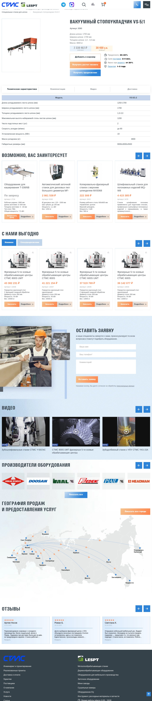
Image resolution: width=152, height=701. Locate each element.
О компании (9, 616)
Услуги (7, 621)
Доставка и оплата (12, 604)
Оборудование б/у (86, 621)
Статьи (7, 629)
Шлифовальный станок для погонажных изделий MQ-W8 (132, 187)
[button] (137, 4)
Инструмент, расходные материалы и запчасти (98, 625)
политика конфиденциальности (36, 672)
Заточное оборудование (88, 608)
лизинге (121, 63)
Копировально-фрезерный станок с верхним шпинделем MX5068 (94, 187)
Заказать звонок (14, 662)
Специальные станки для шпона (14, 12)
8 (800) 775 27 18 (16, 653)
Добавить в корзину (85, 57)
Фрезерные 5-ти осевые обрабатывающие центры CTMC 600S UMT (94, 275)
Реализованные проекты (15, 599)
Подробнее (26, 216)
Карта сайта (9, 677)
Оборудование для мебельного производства (98, 604)
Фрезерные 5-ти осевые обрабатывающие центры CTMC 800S (56, 275)
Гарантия (112, 66)
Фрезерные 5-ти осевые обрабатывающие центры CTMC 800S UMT (18, 275)
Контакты (8, 642)
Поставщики (9, 612)
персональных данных (125, 386)
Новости (7, 625)
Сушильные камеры (86, 616)
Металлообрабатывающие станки (93, 595)
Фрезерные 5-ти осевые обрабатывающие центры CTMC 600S (131, 275)
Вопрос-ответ (10, 638)
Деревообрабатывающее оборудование (96, 599)
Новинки (9, 242)
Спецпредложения (29, 242)
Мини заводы (84, 612)
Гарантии (8, 608)
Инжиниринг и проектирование (17, 595)
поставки (117, 59)
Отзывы (11, 537)
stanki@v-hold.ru (89, 650)
